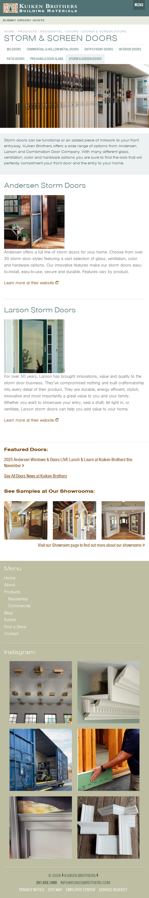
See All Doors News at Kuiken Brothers (35, 476)
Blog (8, 613)
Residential (51, 31)
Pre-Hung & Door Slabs (46, 58)
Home (9, 31)
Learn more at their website (29, 283)
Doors (72, 31)
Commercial (19, 606)
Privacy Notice (31, 890)
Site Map (55, 890)
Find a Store (15, 627)
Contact (11, 633)
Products (27, 31)
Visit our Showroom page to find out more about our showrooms (90, 545)
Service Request (113, 890)
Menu (139, 5)
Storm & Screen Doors (85, 58)
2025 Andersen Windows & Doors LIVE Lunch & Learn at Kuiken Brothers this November (68, 462)
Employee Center (80, 890)
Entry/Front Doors (98, 49)
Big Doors (14, 49)
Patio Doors (16, 58)
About (9, 585)
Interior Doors (130, 49)
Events (10, 619)
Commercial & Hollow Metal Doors (53, 49)
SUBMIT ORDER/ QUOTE (24, 20)
